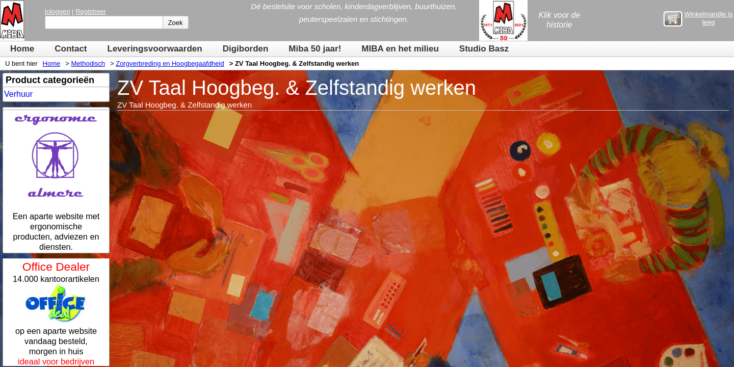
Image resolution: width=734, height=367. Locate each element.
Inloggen (57, 11)
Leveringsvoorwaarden (155, 49)
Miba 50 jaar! (315, 49)
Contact (71, 49)
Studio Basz (484, 49)
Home (22, 49)
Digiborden (246, 49)
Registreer (90, 11)
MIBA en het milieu (399, 49)
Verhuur (18, 94)
